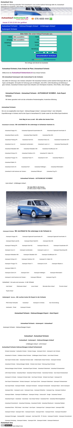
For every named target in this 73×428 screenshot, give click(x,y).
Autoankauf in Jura (29, 4)
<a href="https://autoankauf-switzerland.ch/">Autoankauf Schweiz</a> (36, 214)
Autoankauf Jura (7, 2)
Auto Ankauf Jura (18, 426)
